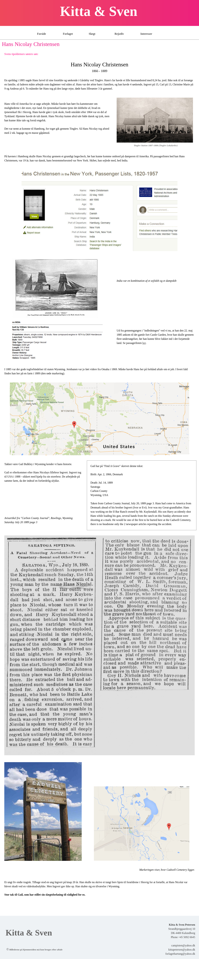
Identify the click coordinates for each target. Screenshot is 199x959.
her (144, 343)
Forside (41, 33)
